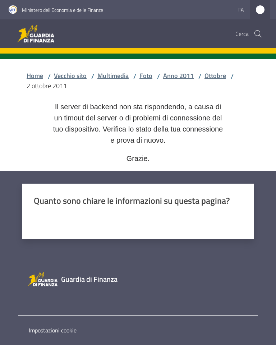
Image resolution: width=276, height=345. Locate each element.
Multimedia (113, 75)
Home (35, 75)
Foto (145, 75)
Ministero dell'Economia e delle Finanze (62, 10)
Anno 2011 (178, 75)
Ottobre (215, 75)
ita (241, 9)
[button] (258, 33)
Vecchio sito (70, 75)
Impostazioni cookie (53, 330)
